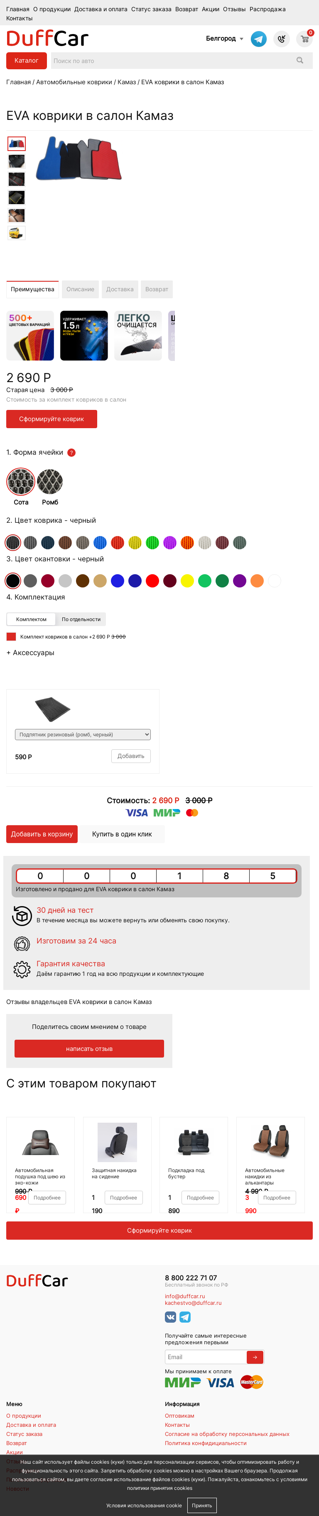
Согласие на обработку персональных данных (227, 1434)
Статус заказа (151, 9)
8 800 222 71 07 (191, 1278)
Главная (17, 9)
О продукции (52, 9)
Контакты (19, 18)
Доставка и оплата (101, 9)
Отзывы (234, 9)
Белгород (221, 38)
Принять (202, 1505)
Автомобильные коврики (74, 82)
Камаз (127, 82)
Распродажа (268, 9)
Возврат (186, 9)
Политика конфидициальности (206, 1443)
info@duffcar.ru (185, 1296)
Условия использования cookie (144, 1505)
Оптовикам (179, 1415)
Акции (210, 9)
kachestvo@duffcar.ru (193, 1303)
